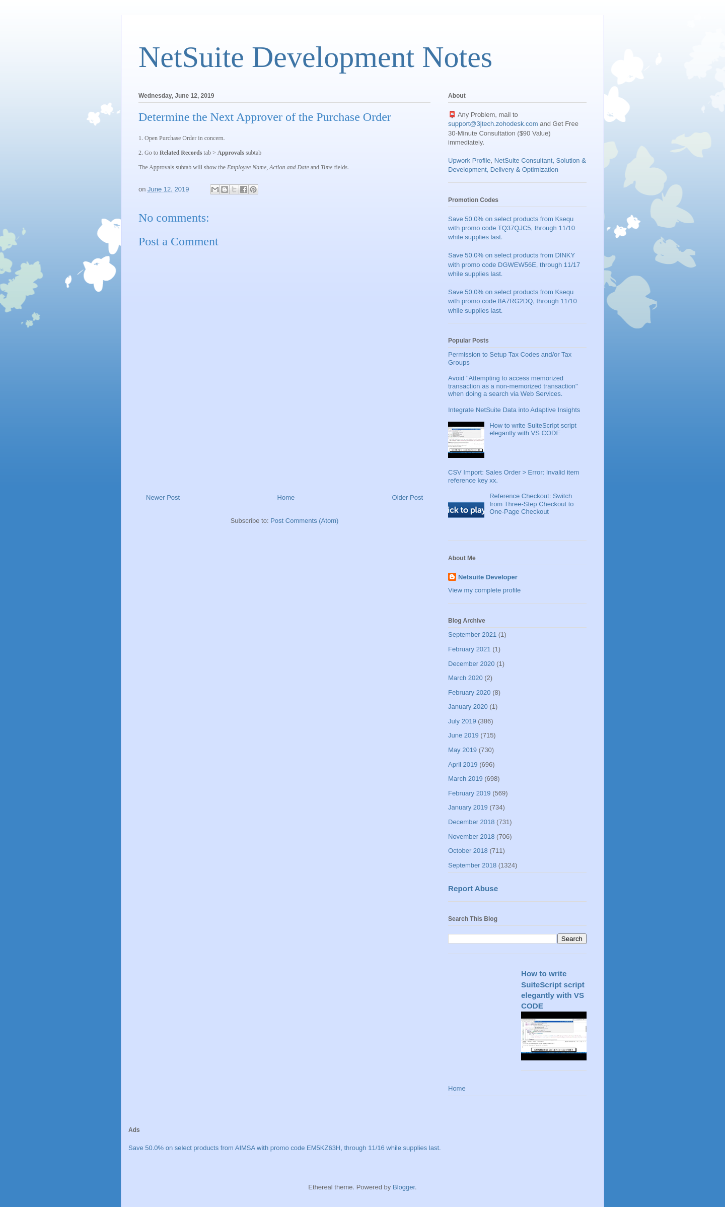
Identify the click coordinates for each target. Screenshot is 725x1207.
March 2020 (465, 678)
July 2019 (462, 721)
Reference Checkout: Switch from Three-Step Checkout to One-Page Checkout (531, 503)
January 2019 (468, 807)
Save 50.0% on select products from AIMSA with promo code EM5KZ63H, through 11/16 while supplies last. (284, 1148)
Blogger (404, 1187)
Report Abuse (473, 888)
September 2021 (472, 634)
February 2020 (469, 692)
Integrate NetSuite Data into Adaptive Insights (514, 410)
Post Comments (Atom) (304, 520)
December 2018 (471, 822)
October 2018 (468, 850)
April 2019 (463, 764)
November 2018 (471, 836)
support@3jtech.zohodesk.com (493, 123)
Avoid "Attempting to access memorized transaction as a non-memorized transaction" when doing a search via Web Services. (513, 385)
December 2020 (471, 663)
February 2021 (469, 649)
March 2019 (465, 778)
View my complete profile (484, 590)
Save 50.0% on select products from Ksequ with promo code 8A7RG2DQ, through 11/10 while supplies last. (512, 301)
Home (286, 497)
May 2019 (462, 750)
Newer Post (163, 497)
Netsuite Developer (488, 577)
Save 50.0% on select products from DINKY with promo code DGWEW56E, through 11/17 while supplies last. (514, 264)
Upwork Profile (469, 160)
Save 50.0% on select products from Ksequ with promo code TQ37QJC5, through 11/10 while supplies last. (511, 228)
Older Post (407, 497)
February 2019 (469, 793)
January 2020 (468, 706)
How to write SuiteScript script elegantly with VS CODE (532, 429)
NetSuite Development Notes (315, 57)
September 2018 (472, 865)
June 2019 (463, 735)
